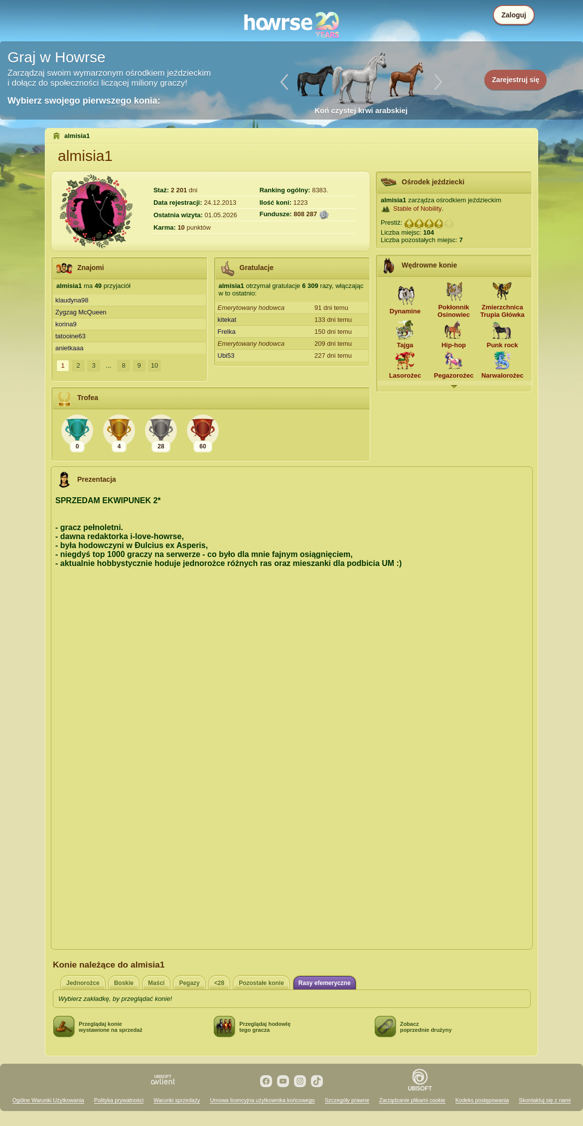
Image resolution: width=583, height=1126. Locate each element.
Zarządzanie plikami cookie (412, 1100)
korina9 (66, 324)
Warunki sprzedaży (176, 1100)
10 (154, 365)
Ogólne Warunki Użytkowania (48, 1100)
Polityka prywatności (119, 1100)
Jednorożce (83, 983)
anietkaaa (69, 348)
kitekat (227, 319)
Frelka (227, 331)
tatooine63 (70, 336)
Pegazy (189, 983)
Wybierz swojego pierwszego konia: (83, 101)
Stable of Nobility (417, 208)
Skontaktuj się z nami (545, 1100)
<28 (219, 983)
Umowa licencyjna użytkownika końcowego (262, 1100)
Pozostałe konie (261, 983)
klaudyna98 (72, 300)
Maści (156, 983)
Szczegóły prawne (347, 1100)
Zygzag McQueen (81, 312)
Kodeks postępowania (482, 1100)
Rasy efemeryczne (324, 983)
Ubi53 (226, 355)
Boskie (124, 983)
